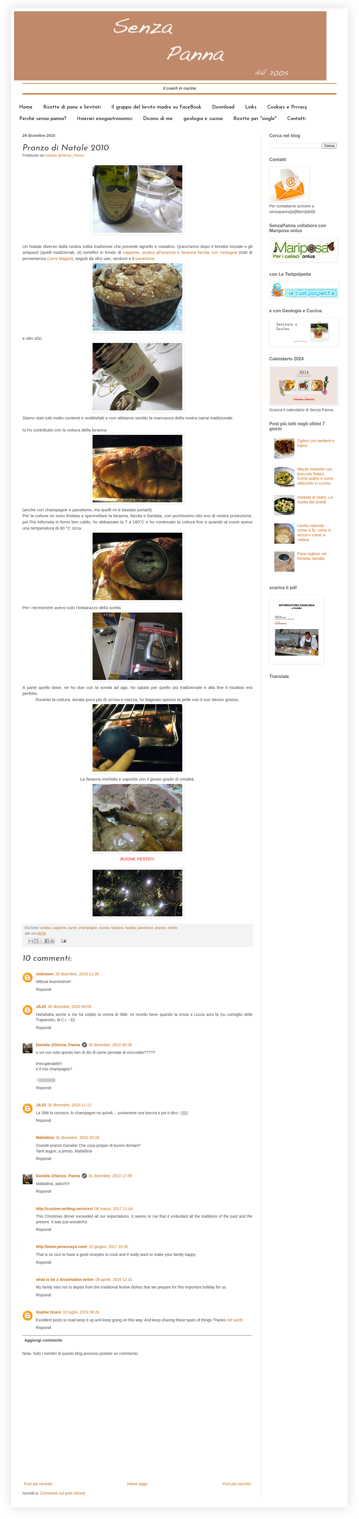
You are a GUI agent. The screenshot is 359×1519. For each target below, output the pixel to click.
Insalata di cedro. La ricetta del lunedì (315, 499)
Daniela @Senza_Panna (58, 1045)
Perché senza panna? (42, 118)
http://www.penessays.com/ (61, 1246)
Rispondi (43, 989)
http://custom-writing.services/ (64, 1208)
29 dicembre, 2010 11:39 (77, 974)
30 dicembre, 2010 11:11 (69, 1105)
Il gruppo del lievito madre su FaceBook (156, 107)
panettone (145, 258)
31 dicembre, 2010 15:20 (77, 1137)
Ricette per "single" (255, 118)
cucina (104, 928)
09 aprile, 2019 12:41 (113, 1279)
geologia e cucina (203, 118)
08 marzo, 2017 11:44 (114, 1208)
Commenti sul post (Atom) (62, 1493)
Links (251, 107)
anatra (45, 928)
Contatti (296, 118)
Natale (130, 928)
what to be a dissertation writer (65, 1279)
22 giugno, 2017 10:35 (108, 1246)
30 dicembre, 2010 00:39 (110, 1045)
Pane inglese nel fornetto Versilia (311, 556)
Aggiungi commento (43, 1340)
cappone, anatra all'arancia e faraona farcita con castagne (180, 252)
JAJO (41, 1006)
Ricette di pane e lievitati (72, 107)
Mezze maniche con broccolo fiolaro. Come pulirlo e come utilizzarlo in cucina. (315, 476)
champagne (88, 928)
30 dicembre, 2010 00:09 (69, 1006)
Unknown (45, 974)
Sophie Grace (48, 1312)
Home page (137, 1484)
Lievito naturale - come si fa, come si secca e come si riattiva (314, 532)
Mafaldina (45, 1137)
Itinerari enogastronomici (104, 118)
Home (26, 107)
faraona (117, 928)
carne (72, 928)
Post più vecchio (236, 1484)
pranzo (160, 928)
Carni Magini (59, 258)
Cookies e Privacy (287, 107)
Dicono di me (158, 118)
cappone (59, 928)
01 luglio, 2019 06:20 (81, 1312)
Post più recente (38, 1484)
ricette (172, 928)
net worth (235, 1320)
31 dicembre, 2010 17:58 (110, 1176)
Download (223, 107)
